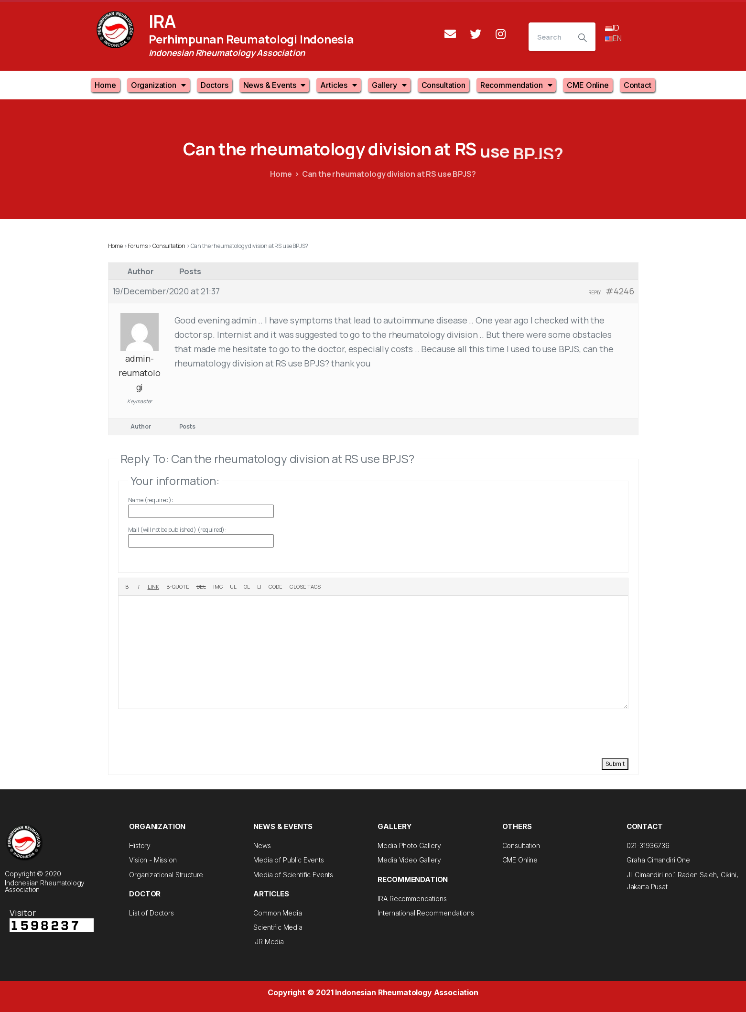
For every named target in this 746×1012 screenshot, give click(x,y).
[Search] (549, 36)
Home (105, 85)
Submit (615, 764)
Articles (338, 85)
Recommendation (516, 85)
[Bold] (127, 587)
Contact (637, 85)
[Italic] (138, 587)
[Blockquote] (177, 587)
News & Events (274, 85)
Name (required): (150, 500)
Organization (158, 85)
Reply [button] (594, 292)
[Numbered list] (247, 587)
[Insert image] (218, 587)
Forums (137, 246)
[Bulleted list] (233, 587)
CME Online (587, 85)
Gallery (389, 85)
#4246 (619, 291)
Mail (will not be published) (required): (177, 530)
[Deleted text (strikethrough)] (201, 587)
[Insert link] (153, 587)
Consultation (443, 85)
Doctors (214, 85)
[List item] (259, 587)
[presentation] (190, 732)
